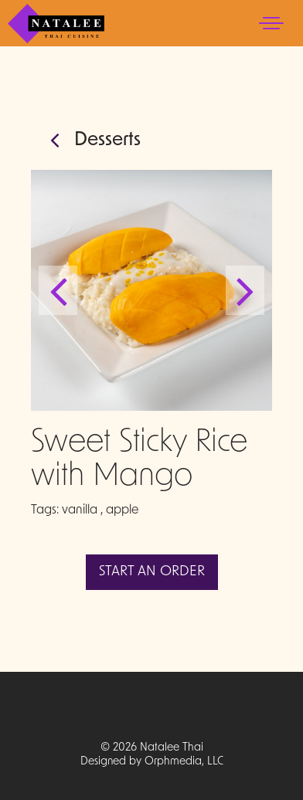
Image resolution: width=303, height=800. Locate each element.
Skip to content (58, 71)
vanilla (79, 510)
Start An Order (152, 571)
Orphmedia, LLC (184, 762)
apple (122, 510)
